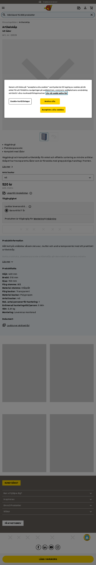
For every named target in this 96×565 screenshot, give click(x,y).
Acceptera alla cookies (53, 110)
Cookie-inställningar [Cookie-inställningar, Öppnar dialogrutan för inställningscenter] (20, 101)
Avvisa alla (50, 101)
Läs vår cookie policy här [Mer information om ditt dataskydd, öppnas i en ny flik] (56, 93)
